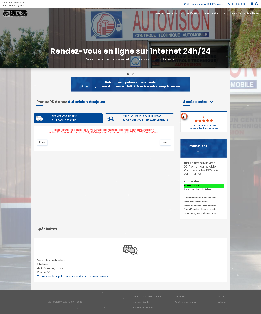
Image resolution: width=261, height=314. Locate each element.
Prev (42, 142)
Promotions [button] (198, 146)
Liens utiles (180, 296)
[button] (198, 101)
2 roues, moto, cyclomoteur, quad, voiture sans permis (72, 276)
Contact (221, 296)
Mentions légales (141, 302)
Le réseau (221, 302)
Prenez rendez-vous (169, 13)
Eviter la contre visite (226, 13)
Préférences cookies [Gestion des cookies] (143, 307)
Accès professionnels (185, 302)
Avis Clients (252, 13)
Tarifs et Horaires (197, 13)
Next (166, 142)
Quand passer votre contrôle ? (148, 296)
